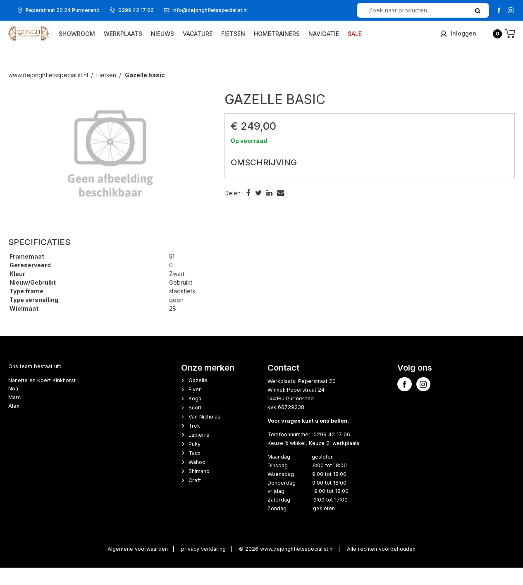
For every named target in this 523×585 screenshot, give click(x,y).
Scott (195, 425)
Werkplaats (155, 39)
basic (145, 92)
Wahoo (197, 479)
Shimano (199, 488)
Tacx (195, 470)
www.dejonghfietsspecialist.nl (48, 92)
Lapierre (199, 452)
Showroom (109, 39)
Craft (195, 498)
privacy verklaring (203, 566)
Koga (195, 416)
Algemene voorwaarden (137, 566)
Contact (283, 385)
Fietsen (265, 39)
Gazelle (198, 398)
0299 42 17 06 (136, 10)
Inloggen (457, 39)
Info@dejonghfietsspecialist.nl (210, 10)
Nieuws (194, 39)
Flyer (195, 407)
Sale (387, 39)
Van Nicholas (204, 434)
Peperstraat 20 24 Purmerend (63, 10)
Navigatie (356, 39)
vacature (230, 39)
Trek (194, 443)
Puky (195, 461)
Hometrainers (309, 39)
